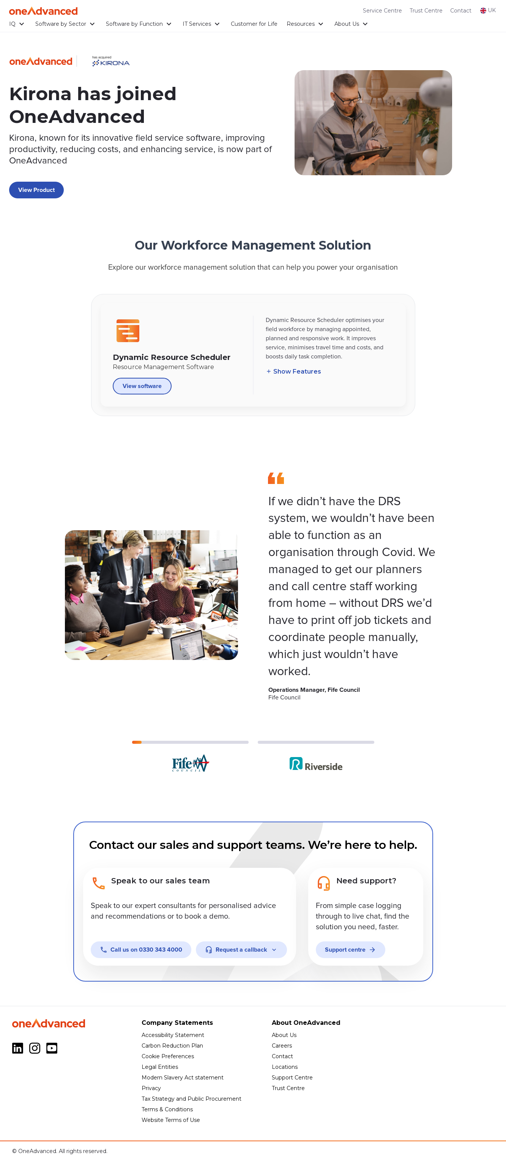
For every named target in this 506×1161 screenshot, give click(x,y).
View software (142, 389)
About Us (352, 24)
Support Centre (292, 1077)
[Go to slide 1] (190, 757)
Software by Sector (66, 24)
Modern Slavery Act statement (183, 1077)
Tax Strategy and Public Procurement (191, 1098)
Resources (306, 24)
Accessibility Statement (173, 1035)
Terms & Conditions (167, 1109)
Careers (282, 1045)
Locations (285, 1067)
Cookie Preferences (168, 1056)
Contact (460, 10)
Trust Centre (426, 10)
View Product (36, 190)
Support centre (350, 950)
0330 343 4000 (141, 950)
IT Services (202, 24)
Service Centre (382, 10)
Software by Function (139, 24)
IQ (17, 24)
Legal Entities (160, 1067)
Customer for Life (254, 23)
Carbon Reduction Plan (172, 1045)
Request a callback (241, 950)
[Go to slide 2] (316, 757)
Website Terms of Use (171, 1120)
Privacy (151, 1088)
